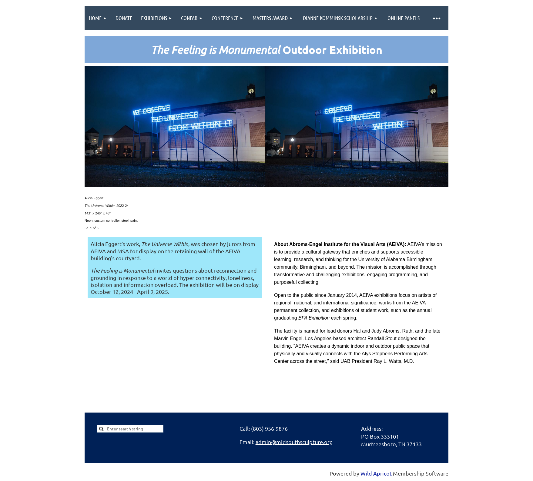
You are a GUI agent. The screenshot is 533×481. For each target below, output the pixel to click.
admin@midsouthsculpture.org (294, 442)
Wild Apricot (376, 473)
